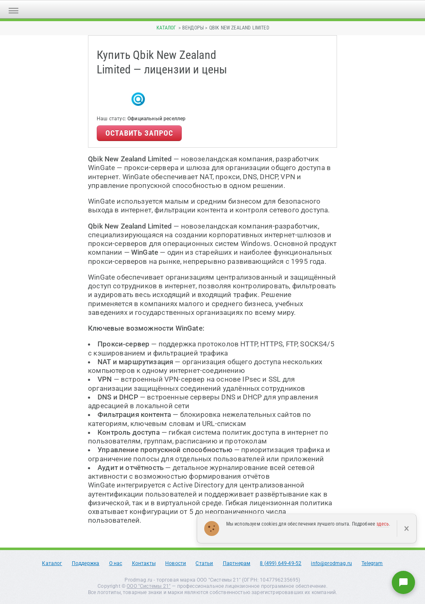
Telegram (372, 563)
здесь (382, 524)
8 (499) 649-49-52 (280, 563)
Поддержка (86, 563)
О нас (115, 563)
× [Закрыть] (406, 528)
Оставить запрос (139, 133)
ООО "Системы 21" (149, 586)
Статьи (204, 563)
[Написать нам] (403, 582)
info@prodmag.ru (331, 563)
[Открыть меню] (13, 9)
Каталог (166, 28)
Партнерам (237, 563)
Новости (175, 563)
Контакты (144, 563)
